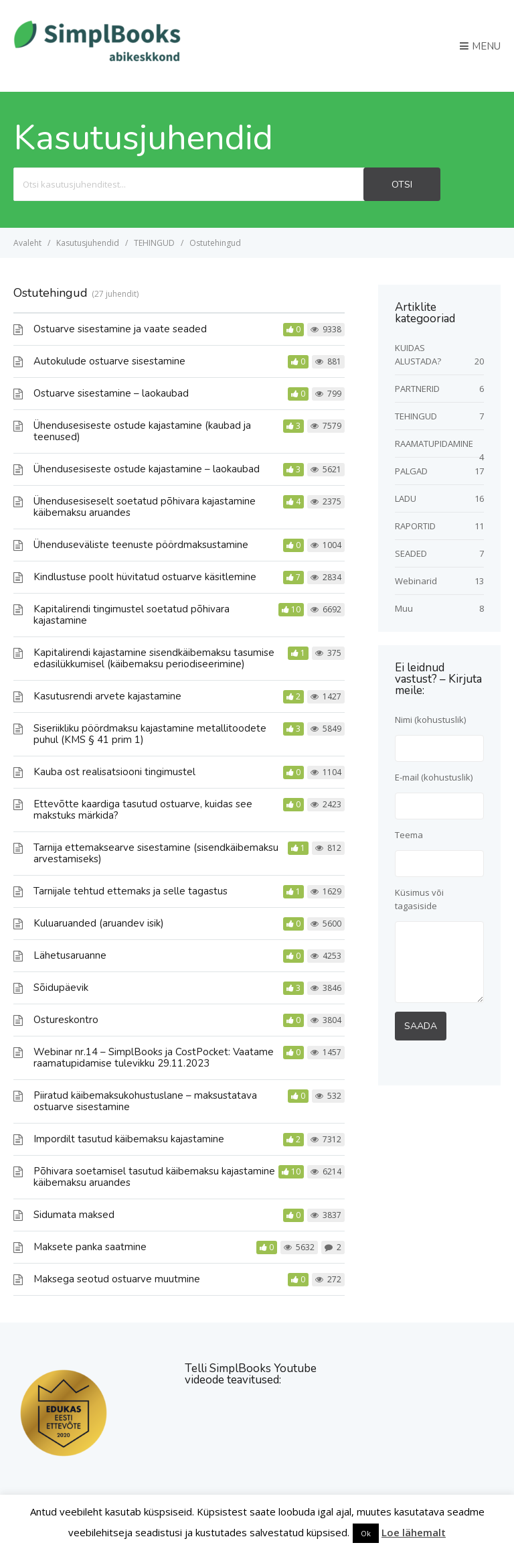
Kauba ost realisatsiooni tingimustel (114, 772)
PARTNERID (417, 389)
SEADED (411, 553)
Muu (404, 608)
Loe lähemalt (413, 1532)
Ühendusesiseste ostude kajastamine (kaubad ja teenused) (142, 431)
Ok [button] (366, 1533)
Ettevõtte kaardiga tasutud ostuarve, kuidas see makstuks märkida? (142, 809)
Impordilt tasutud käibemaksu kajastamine (128, 1139)
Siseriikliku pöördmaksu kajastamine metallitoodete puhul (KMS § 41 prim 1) (149, 734)
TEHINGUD (416, 416)
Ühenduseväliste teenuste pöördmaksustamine (140, 544)
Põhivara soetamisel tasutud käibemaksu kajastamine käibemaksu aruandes (154, 1176)
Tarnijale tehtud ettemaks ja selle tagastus (130, 891)
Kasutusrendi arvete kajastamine (107, 696)
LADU (405, 498)
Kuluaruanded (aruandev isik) (98, 923)
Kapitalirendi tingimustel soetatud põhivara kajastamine (131, 614)
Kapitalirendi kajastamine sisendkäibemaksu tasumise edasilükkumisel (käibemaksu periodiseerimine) (153, 658)
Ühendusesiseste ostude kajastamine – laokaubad (146, 469)
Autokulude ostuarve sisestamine (109, 361)
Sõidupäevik (60, 987)
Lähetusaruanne (69, 955)
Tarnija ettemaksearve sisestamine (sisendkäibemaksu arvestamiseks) (155, 853)
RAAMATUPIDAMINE (434, 443)
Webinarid (416, 581)
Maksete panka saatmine (90, 1247)
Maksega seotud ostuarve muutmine (116, 1279)
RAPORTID (415, 526)
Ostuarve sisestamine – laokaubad (111, 393)
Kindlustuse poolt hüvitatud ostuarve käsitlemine (144, 577)
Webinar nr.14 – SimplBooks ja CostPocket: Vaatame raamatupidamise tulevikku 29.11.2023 (153, 1057)
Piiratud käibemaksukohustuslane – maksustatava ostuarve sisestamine (145, 1101)
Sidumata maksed (73, 1214)
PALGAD (411, 471)
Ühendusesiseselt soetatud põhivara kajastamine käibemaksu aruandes (144, 506)
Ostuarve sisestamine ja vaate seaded (120, 329)
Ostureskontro (65, 1019)
